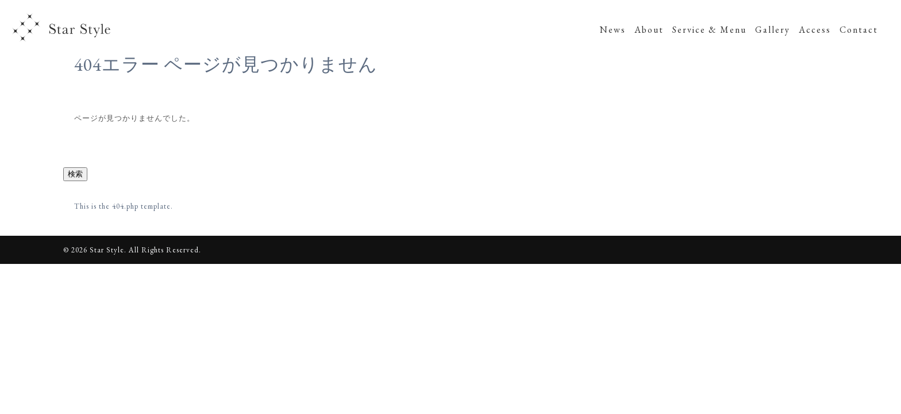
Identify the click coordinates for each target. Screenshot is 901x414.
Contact (859, 30)
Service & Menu (709, 30)
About (649, 30)
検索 (75, 174)
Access (815, 30)
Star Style (62, 28)
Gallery (772, 30)
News (613, 30)
